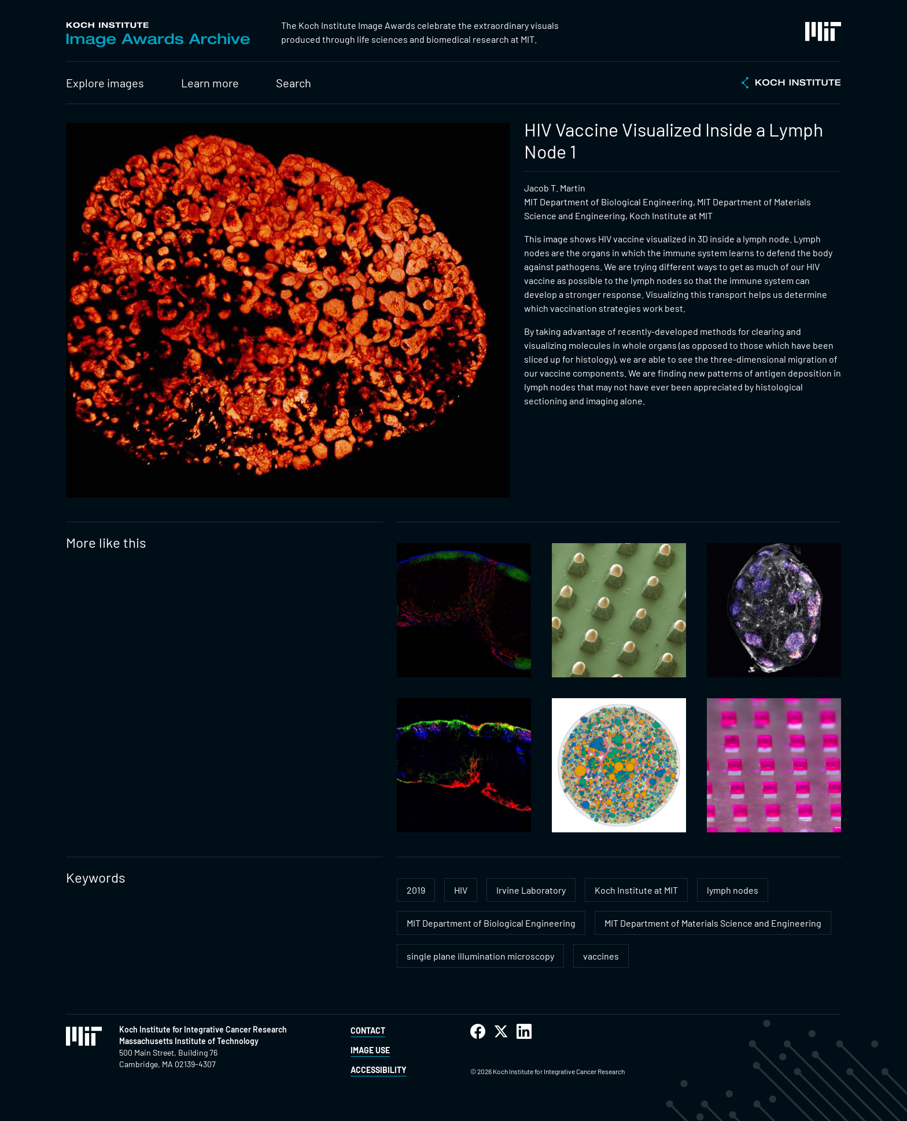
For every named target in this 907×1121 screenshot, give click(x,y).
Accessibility (379, 1070)
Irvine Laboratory (531, 889)
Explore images (105, 83)
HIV (460, 889)
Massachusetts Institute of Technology (189, 1041)
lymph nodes (732, 889)
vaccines (601, 955)
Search (293, 83)
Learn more (210, 83)
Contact (368, 1030)
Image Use (370, 1050)
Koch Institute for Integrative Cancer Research (203, 1029)
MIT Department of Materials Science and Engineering (712, 922)
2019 (416, 889)
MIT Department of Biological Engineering (491, 922)
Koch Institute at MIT (636, 889)
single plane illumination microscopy (480, 955)
